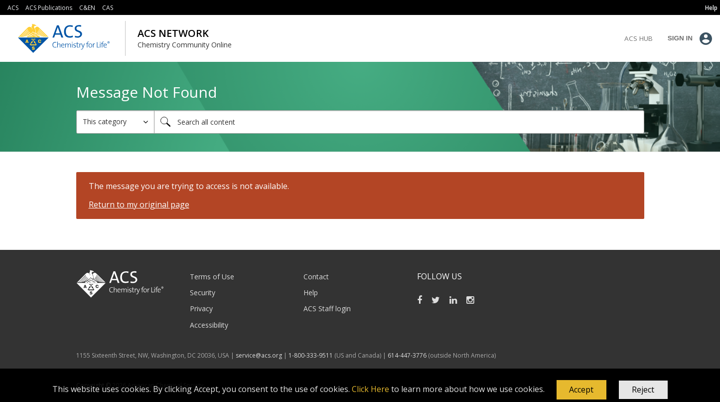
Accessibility (209, 325)
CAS (107, 7)
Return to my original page (139, 204)
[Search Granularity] (115, 122)
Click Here (370, 389)
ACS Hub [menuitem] (638, 38)
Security (202, 292)
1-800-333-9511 (310, 355)
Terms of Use (212, 276)
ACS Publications (48, 7)
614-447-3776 (408, 355)
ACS (12, 7)
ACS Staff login (327, 308)
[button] (581, 390)
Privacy (201, 308)
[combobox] (399, 122)
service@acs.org (259, 355)
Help (310, 292)
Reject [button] (643, 389)
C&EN (87, 7)
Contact (316, 276)
